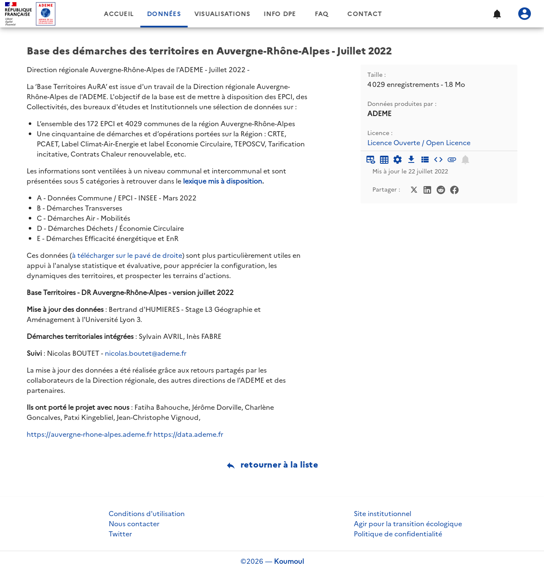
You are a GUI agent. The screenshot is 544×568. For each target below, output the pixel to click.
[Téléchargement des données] (411, 159)
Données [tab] (193, 14)
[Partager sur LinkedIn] (427, 189)
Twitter (120, 534)
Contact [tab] (393, 14)
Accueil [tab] (147, 14)
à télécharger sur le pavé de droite (127, 255)
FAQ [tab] (350, 14)
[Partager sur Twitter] (414, 189)
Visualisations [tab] (251, 14)
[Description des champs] (425, 159)
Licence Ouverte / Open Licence (418, 143)
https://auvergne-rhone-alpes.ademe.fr (89, 434)
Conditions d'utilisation (147, 513)
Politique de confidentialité (398, 534)
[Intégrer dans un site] (438, 159)
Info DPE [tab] (309, 14)
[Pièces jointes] (452, 159)
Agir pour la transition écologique (408, 524)
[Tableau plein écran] (384, 159)
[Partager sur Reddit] (441, 189)
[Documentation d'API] (398, 159)
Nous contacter (134, 524)
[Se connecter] (524, 13)
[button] (496, 13)
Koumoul (289, 561)
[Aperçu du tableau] (370, 159)
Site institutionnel (382, 513)
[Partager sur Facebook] (454, 189)
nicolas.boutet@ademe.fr (145, 353)
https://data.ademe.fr (188, 434)
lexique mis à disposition (222, 181)
